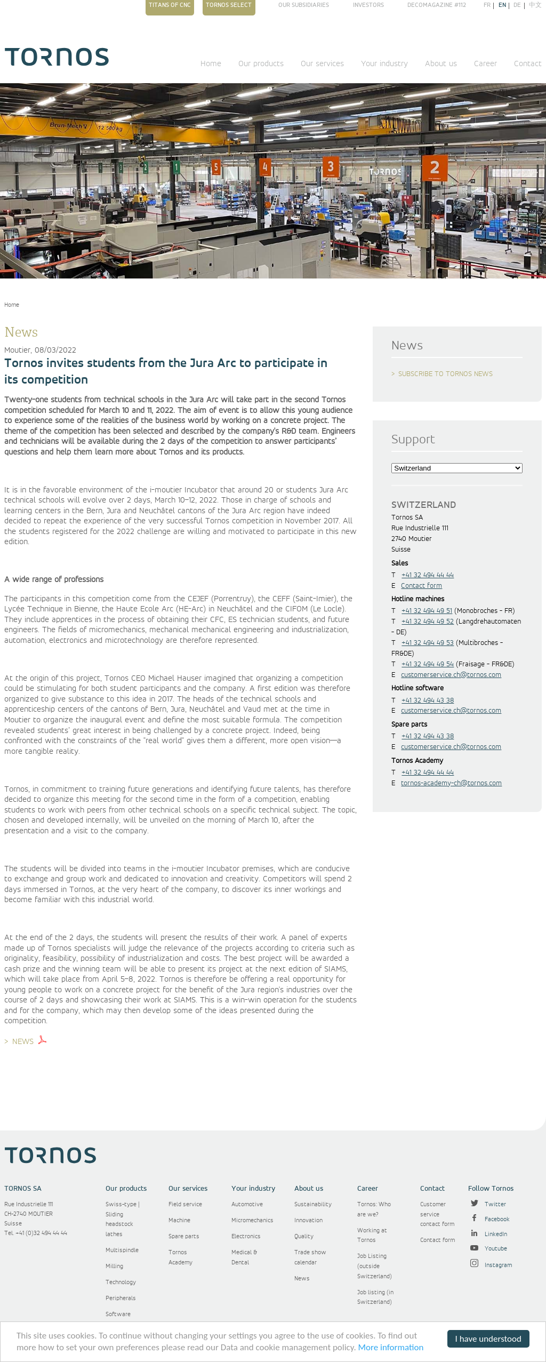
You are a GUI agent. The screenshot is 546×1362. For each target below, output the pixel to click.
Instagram (490, 1265)
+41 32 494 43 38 (428, 700)
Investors (368, 5)
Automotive (247, 1204)
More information (391, 1347)
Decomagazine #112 (436, 5)
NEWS (23, 1042)
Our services (322, 64)
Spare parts (183, 1236)
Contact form (421, 586)
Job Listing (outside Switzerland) (374, 1266)
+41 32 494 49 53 (428, 643)
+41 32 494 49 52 (428, 621)
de (517, 6)
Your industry (384, 64)
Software (118, 1314)
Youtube (487, 1248)
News (302, 1278)
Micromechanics (252, 1220)
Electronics (246, 1236)
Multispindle (122, 1250)
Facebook (489, 1219)
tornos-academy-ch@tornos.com (451, 783)
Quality (304, 1236)
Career (485, 64)
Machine (179, 1220)
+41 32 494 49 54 (428, 664)
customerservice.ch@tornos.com (451, 675)
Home (210, 64)
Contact (528, 64)
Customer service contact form (437, 1214)
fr (487, 6)
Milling (114, 1266)
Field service (185, 1204)
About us (441, 64)
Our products (261, 64)
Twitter (487, 1204)
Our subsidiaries (303, 6)
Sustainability (313, 1204)
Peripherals (121, 1298)
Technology (121, 1282)
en (502, 6)
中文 (535, 6)
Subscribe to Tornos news (445, 374)
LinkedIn (487, 1234)
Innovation (308, 1220)
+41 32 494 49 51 (427, 611)
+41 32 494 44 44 (428, 575)
